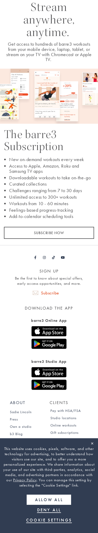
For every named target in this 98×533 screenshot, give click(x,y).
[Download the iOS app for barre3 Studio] (49, 373)
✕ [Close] (92, 443)
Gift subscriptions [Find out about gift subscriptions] (64, 432)
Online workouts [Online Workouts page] (63, 425)
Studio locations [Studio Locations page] (63, 418)
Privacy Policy (25, 480)
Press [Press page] (14, 419)
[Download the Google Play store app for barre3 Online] (49, 345)
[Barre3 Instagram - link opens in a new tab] (44, 257)
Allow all (49, 499)
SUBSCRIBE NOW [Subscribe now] (49, 232)
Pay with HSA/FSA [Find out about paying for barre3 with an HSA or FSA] (65, 410)
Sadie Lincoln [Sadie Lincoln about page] (21, 412)
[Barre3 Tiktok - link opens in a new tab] (53, 257)
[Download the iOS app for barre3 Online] (49, 332)
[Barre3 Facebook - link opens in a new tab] (35, 257)
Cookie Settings (49, 520)
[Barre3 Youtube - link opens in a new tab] (62, 257)
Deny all (49, 510)
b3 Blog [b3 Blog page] (16, 434)
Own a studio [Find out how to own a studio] (21, 426)
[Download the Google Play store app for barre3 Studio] (49, 386)
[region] (49, 485)
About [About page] (17, 402)
